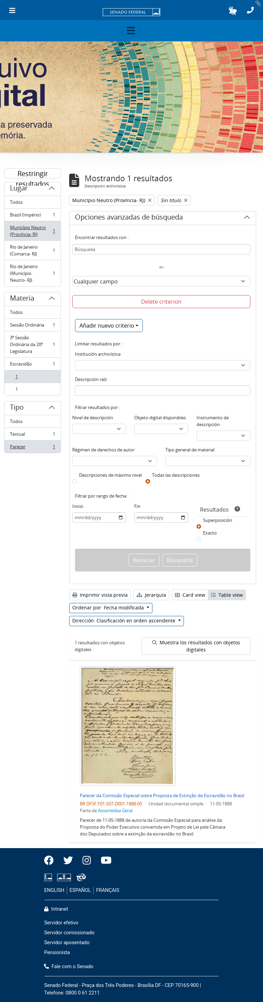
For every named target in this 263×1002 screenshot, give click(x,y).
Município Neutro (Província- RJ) (32, 230)
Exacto (210, 533)
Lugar (19, 189)
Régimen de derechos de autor (103, 450)
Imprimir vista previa (100, 595)
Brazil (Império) (32, 216)
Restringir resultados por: (32, 174)
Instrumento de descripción (213, 420)
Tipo (17, 408)
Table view (227, 595)
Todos (16, 202)
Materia (22, 299)
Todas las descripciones (176, 475)
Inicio (77, 506)
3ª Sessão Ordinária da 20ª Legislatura (32, 344)
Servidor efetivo (61, 923)
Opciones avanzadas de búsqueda (129, 218)
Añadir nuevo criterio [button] (106, 325)
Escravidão (32, 365)
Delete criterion (161, 301)
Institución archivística (98, 354)
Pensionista (57, 952)
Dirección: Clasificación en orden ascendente (124, 620)
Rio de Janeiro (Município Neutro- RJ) (32, 273)
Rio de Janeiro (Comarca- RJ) (32, 250)
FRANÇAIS (108, 890)
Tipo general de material (189, 450)
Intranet (56, 909)
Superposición (217, 520)
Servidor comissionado (69, 933)
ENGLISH (54, 890)
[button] (232, 10)
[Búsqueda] (161, 249)
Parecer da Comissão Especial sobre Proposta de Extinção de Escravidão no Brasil (162, 795)
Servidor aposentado (66, 943)
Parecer (32, 448)
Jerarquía (151, 595)
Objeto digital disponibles (160, 417)
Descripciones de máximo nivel (110, 475)
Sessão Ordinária (32, 326)
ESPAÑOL (80, 890)
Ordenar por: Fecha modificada (108, 607)
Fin (137, 506)
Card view (190, 595)
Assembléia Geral (115, 810)
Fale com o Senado (68, 967)
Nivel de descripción (92, 417)
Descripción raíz (91, 379)
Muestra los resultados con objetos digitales (196, 646)
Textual (32, 435)
